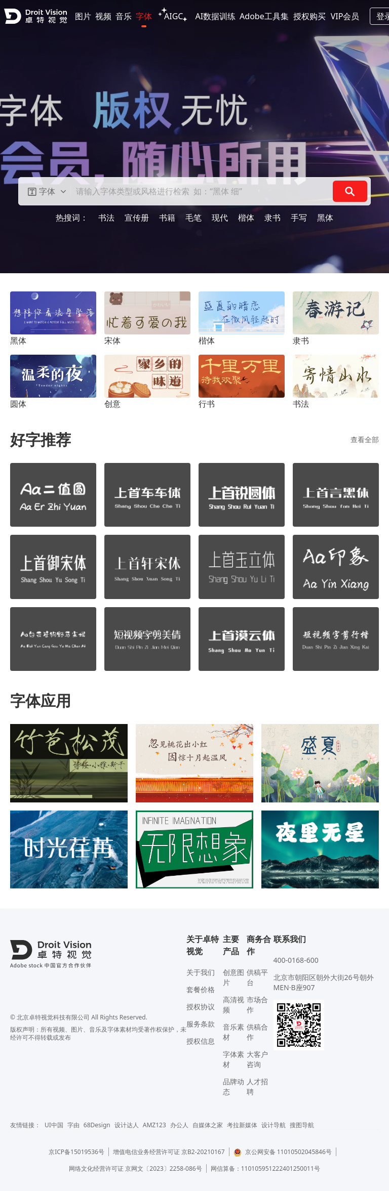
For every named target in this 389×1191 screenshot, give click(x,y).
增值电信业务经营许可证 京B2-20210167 (169, 1151)
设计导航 (273, 1125)
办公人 (179, 1125)
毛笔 (193, 217)
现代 (220, 217)
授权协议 (200, 1006)
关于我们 (200, 972)
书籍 (167, 217)
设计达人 (126, 1125)
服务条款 (200, 1024)
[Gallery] (194, 136)
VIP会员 (345, 16)
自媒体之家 (207, 1125)
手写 (299, 217)
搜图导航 (302, 1125)
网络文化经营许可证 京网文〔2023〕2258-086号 (135, 1168)
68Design (97, 1125)
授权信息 (200, 1041)
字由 (73, 1125)
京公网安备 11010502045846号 (283, 1151)
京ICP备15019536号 (76, 1151)
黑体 (325, 217)
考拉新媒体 (242, 1125)
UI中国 (54, 1125)
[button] (47, 191)
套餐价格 (200, 989)
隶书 (272, 217)
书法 (106, 217)
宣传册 (137, 217)
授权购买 (309, 16)
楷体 (246, 217)
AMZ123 (154, 1125)
